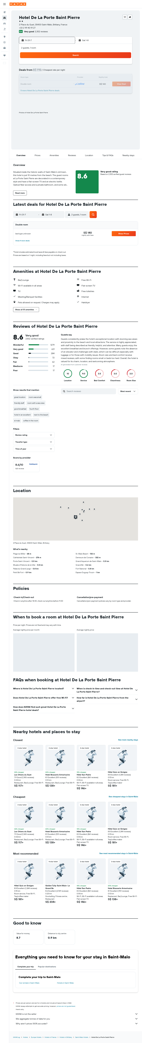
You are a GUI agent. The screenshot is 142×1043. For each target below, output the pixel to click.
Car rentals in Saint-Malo (29, 983)
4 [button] (60, 65)
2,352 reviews (41, 31)
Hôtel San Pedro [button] (84, 775)
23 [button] (47, 84)
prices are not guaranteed (66, 1006)
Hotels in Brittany (66, 1037)
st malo (17, 420)
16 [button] (48, 77)
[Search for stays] (4, 18)
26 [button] (66, 84)
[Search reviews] (90, 391)
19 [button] (67, 77)
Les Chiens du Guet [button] (22, 775)
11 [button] (60, 71)
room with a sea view (35, 403)
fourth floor (34, 409)
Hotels (25, 1037)
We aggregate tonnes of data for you (77, 1018)
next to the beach (41, 415)
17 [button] (54, 77)
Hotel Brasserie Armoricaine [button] (57, 775)
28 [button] (35, 90)
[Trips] (4, 55)
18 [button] (60, 77)
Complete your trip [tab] (25, 966)
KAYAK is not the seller (77, 1014)
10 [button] (54, 71)
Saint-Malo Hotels (81, 1037)
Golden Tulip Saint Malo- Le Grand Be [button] (57, 886)
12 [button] (67, 71)
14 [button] (35, 77)
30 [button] (47, 90)
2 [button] (47, 65)
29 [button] (41, 90)
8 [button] (41, 71)
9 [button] (47, 71)
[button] (4, 4)
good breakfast (20, 409)
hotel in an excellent (22, 415)
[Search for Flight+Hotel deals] (4, 29)
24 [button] (54, 84)
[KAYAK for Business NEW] (4, 48)
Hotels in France (50, 1037)
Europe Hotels (36, 1037)
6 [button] (28, 71)
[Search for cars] (4, 23)
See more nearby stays (128, 740)
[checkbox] (26, 466)
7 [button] (34, 71)
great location (19, 397)
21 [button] (35, 84)
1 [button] (41, 65)
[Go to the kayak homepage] (18, 4)
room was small (35, 397)
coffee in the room (30, 420)
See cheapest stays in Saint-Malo (123, 796)
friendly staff (19, 403)
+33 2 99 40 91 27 (27, 27)
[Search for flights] (4, 12)
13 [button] (28, 77)
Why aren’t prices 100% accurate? (77, 1023)
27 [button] (28, 90)
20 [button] (28, 84)
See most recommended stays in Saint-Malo (118, 853)
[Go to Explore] (4, 36)
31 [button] (54, 90)
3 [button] (54, 65)
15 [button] (41, 77)
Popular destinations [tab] (47, 966)
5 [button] (66, 65)
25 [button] (60, 84)
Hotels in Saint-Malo (65, 983)
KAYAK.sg (16, 1037)
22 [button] (41, 84)
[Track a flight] (4, 42)
